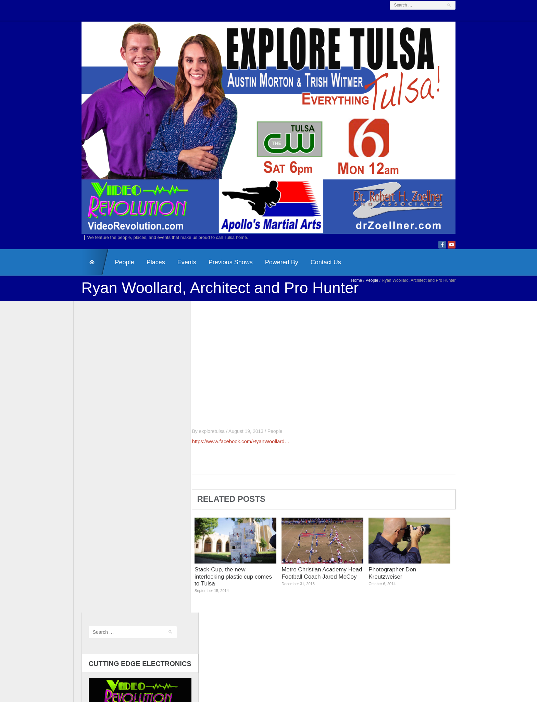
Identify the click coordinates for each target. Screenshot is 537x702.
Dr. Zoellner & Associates (320, 661)
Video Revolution (256, 661)
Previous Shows (222, 271)
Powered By (273, 271)
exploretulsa (220, 440)
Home (364, 289)
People (116, 271)
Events (178, 271)
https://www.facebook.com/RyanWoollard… (249, 450)
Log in (86, 593)
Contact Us (317, 271)
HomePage (87, 271)
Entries (93, 602)
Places (147, 271)
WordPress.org (96, 621)
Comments (97, 612)
